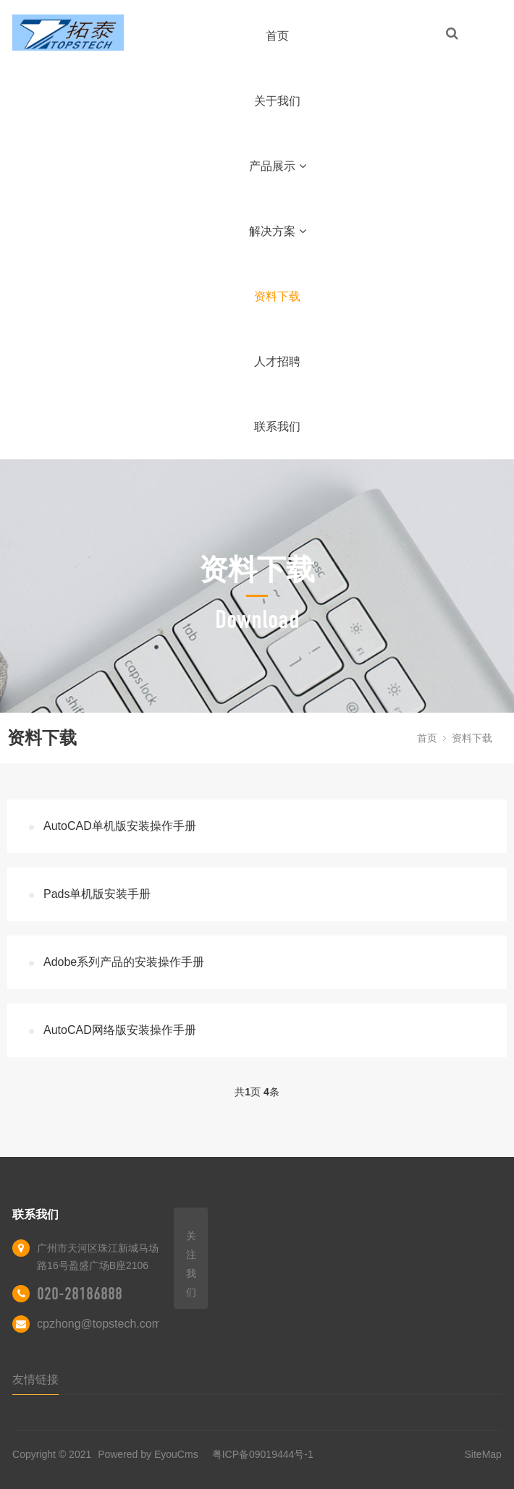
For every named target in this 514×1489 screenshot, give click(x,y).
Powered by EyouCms (146, 1454)
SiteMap (483, 1454)
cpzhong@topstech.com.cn (107, 1324)
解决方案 (277, 231)
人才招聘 (277, 361)
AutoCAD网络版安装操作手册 (119, 1030)
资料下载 (277, 296)
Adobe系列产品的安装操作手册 (123, 962)
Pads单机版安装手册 (97, 894)
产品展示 (277, 166)
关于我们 (277, 101)
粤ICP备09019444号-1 (262, 1454)
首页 (277, 36)
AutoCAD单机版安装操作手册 (119, 826)
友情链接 (35, 1379)
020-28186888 (79, 1293)
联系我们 (277, 426)
